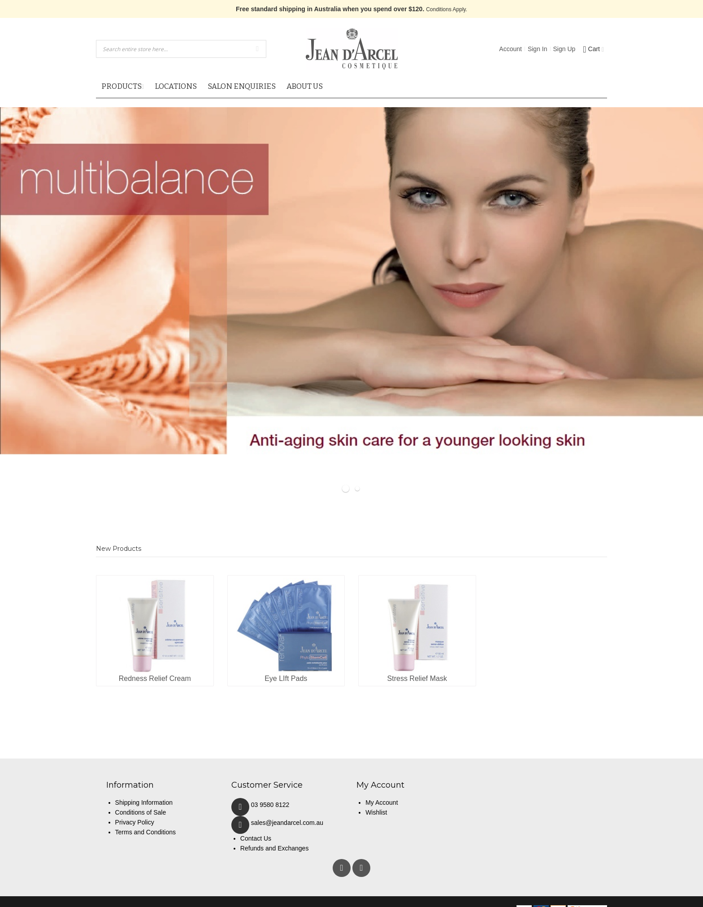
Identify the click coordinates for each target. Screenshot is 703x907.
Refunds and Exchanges (274, 848)
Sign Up (564, 48)
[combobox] (181, 49)
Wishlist (376, 812)
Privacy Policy (134, 822)
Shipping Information (144, 802)
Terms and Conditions (145, 832)
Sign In (537, 48)
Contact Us (255, 838)
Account (510, 48)
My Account (381, 802)
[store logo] (352, 49)
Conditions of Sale (140, 812)
